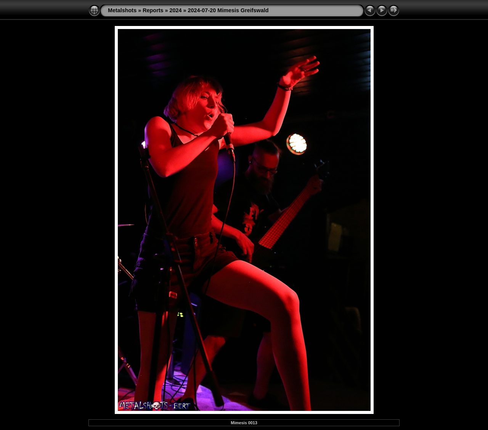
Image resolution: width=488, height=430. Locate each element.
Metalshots (122, 10)
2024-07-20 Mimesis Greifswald (228, 10)
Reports (153, 10)
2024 (176, 10)
